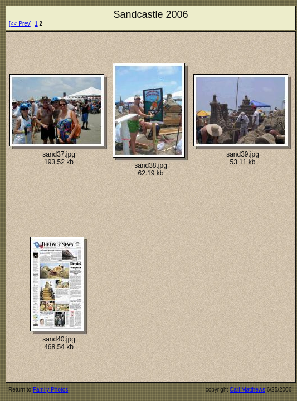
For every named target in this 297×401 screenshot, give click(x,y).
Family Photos (50, 390)
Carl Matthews (247, 390)
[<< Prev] (20, 24)
